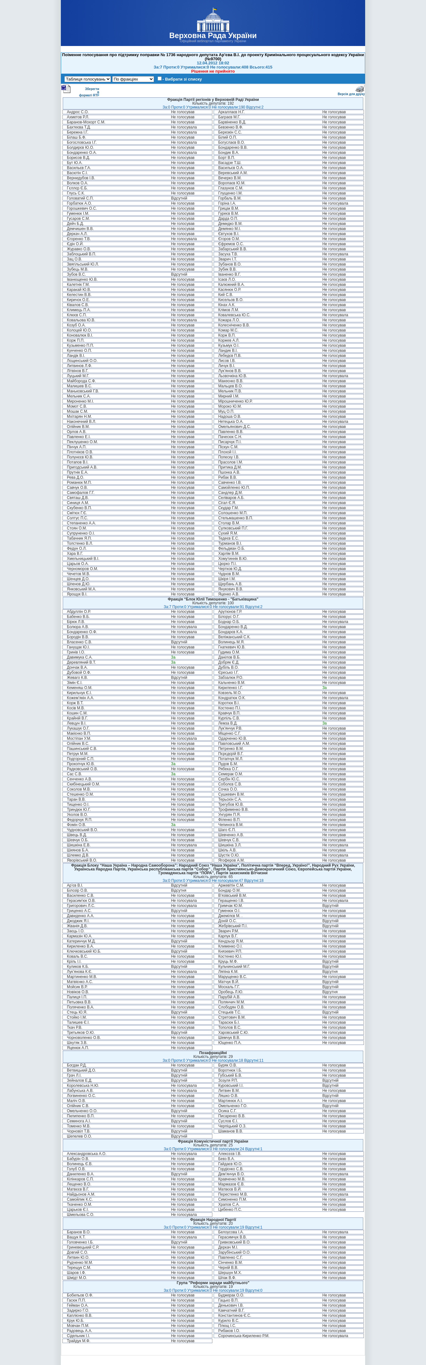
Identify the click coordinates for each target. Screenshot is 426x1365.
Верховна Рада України (213, 35)
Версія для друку (351, 93)
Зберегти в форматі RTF (80, 90)
